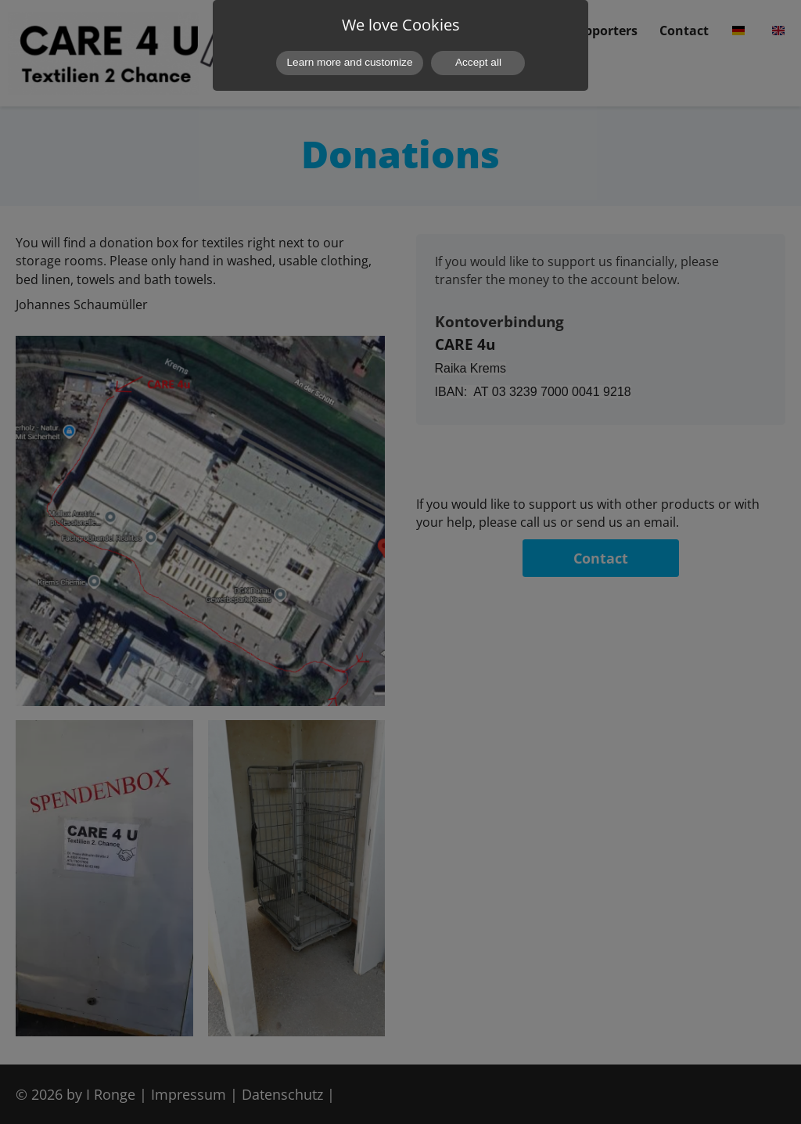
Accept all (478, 62)
